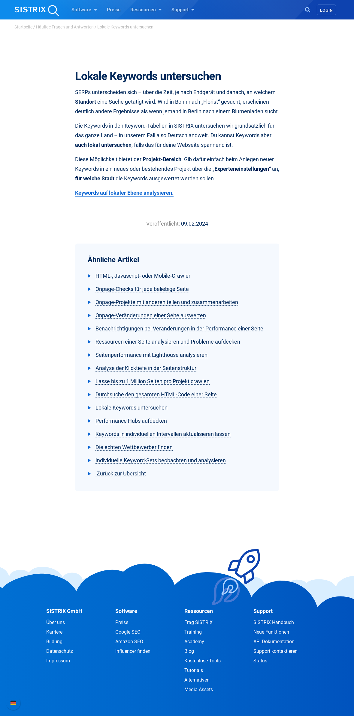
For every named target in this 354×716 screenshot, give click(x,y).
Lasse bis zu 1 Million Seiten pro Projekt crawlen (152, 381)
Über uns (55, 622)
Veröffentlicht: (163, 223)
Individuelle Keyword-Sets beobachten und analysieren (160, 460)
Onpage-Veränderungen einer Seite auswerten (150, 315)
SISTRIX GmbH (64, 611)
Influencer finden (132, 651)
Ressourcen (146, 10)
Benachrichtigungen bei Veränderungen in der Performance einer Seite (179, 328)
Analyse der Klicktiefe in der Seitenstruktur (145, 368)
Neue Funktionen (271, 632)
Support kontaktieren (275, 651)
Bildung (54, 641)
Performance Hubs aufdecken (131, 421)
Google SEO (128, 632)
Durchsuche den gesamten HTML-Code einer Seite (156, 394)
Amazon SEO (129, 641)
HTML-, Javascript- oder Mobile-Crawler (142, 276)
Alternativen (197, 680)
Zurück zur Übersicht (120, 473)
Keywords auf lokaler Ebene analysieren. (124, 193)
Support (183, 10)
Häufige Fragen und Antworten (65, 27)
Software (84, 10)
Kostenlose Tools (202, 661)
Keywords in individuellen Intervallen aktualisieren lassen (163, 434)
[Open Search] (308, 9)
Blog (189, 651)
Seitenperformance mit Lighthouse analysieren (151, 355)
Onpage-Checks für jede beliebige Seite (142, 289)
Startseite (23, 27)
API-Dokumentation (274, 641)
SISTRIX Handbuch (273, 622)
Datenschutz (59, 651)
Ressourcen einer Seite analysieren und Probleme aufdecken (167, 342)
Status (260, 661)
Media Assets (198, 689)
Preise (114, 10)
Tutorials (193, 670)
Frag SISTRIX (198, 622)
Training (193, 632)
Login (326, 10)
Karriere (54, 632)
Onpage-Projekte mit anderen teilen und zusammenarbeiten (166, 302)
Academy (194, 641)
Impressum (58, 661)
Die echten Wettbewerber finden (134, 447)
